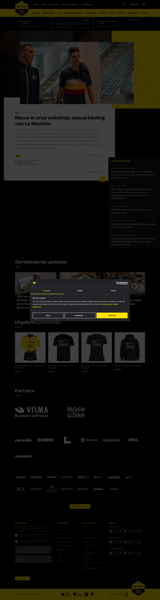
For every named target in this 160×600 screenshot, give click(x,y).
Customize (80, 315)
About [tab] (113, 291)
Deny (48, 315)
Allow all (112, 315)
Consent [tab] (46, 291)
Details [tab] (80, 291)
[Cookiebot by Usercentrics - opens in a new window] (118, 283)
